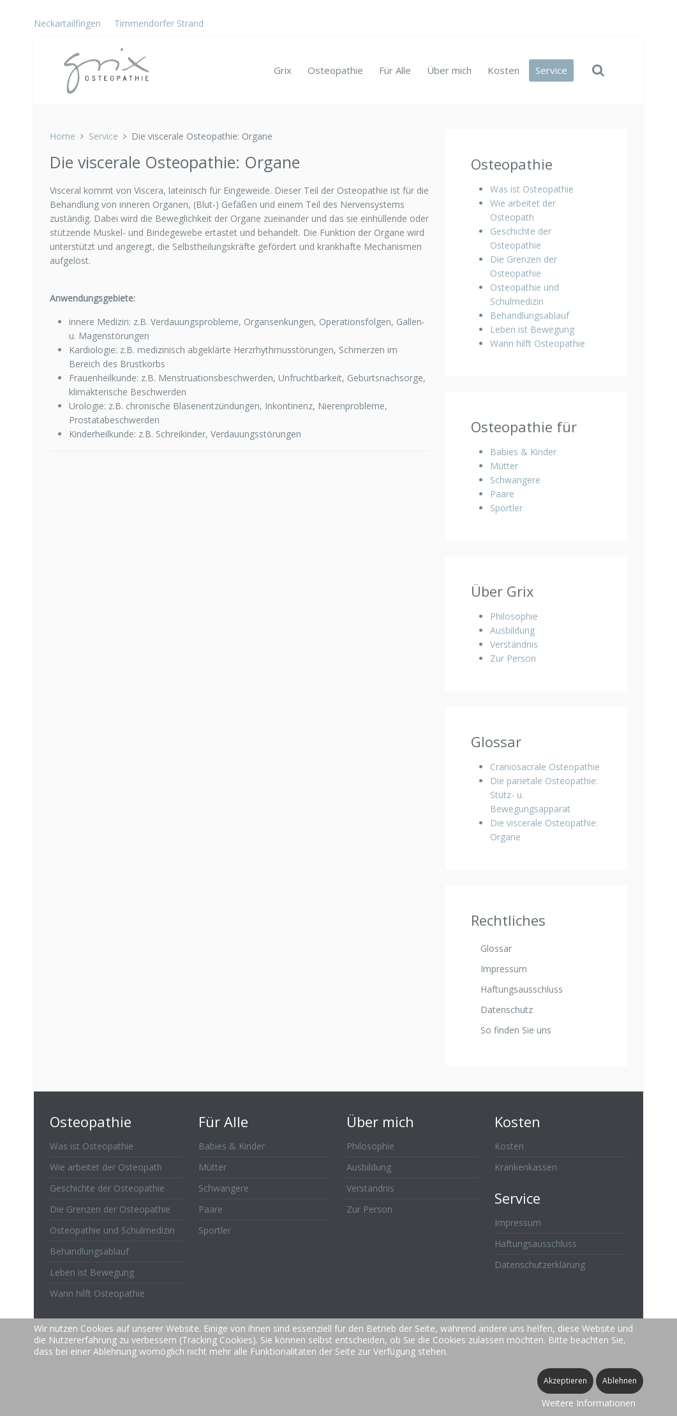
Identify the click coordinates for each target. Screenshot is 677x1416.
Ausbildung (512, 630)
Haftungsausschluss (521, 989)
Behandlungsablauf (529, 315)
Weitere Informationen (589, 1403)
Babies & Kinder (523, 452)
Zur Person (513, 658)
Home (62, 136)
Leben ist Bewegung (532, 329)
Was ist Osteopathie (532, 189)
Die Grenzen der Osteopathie (110, 1209)
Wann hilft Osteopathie (537, 343)
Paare (502, 494)
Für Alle (395, 70)
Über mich (449, 70)
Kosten (503, 70)
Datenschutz (506, 1010)
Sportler (506, 508)
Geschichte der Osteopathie (107, 1188)
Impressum (503, 969)
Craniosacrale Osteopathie (545, 767)
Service (551, 70)
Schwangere (515, 480)
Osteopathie (335, 70)
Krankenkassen (526, 1167)
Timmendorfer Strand (159, 23)
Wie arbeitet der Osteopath (106, 1167)
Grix (283, 70)
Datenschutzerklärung (540, 1265)
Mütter (504, 466)
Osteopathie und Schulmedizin (112, 1230)
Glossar (496, 948)
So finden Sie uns (515, 1030)
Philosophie (514, 616)
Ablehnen (619, 1380)
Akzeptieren (565, 1380)
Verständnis (514, 644)
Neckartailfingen (67, 23)
